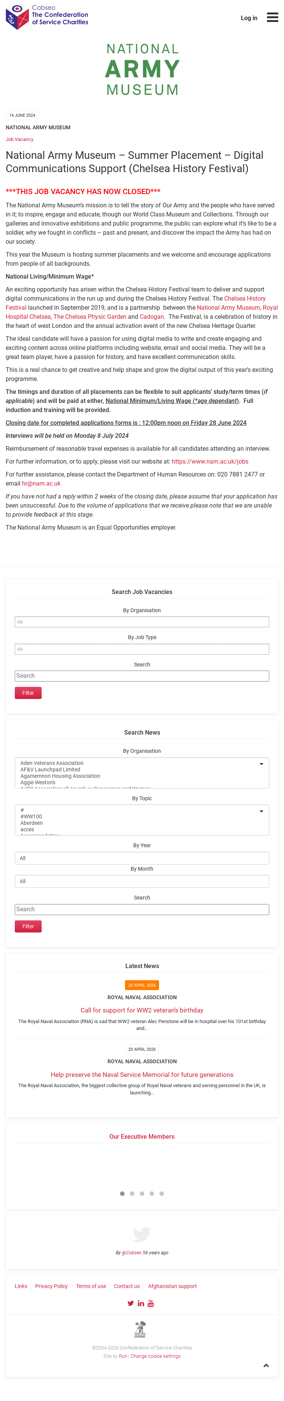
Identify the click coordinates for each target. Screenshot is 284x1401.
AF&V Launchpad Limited (137, 769)
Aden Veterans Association (137, 763)
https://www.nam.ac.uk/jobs (210, 461)
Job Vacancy (19, 139)
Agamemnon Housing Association (137, 776)
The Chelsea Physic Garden (89, 316)
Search (142, 664)
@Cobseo (132, 1252)
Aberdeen (137, 823)
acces (137, 829)
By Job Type (142, 637)
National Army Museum (228, 307)
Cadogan (152, 316)
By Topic (142, 798)
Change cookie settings (156, 1356)
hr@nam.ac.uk (41, 483)
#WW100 (137, 816)
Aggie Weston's (137, 782)
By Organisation (142, 610)
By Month (142, 869)
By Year (142, 845)
